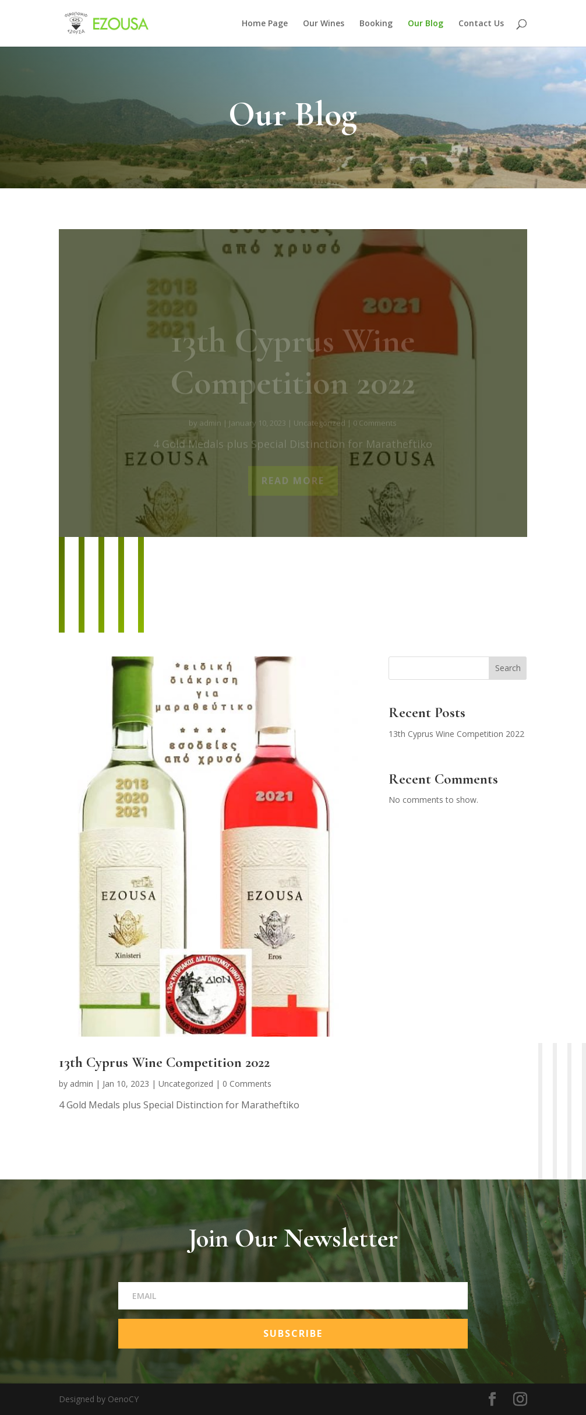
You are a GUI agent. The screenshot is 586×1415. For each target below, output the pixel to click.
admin (81, 1083)
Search (508, 667)
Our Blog (425, 24)
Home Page (265, 24)
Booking (376, 24)
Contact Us (481, 24)
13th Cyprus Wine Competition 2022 (164, 1062)
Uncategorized (185, 1083)
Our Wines (323, 24)
